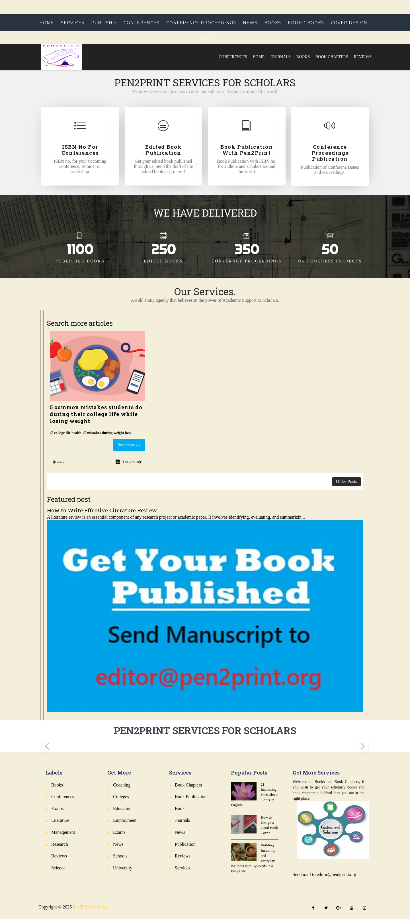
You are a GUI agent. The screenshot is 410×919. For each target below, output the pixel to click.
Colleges (121, 796)
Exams (57, 808)
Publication (185, 844)
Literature (60, 820)
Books (303, 57)
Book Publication (191, 796)
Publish (101, 22)
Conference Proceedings (201, 22)
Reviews (363, 57)
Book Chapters (331, 57)
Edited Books (306, 22)
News (250, 22)
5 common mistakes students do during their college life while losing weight (96, 414)
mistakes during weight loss (109, 433)
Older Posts (346, 481)
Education (122, 808)
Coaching (121, 785)
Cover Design (349, 22)
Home (259, 57)
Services (72, 22)
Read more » (127, 445)
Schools (120, 855)
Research (59, 844)
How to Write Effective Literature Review (102, 510)
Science (58, 867)
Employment (125, 820)
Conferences (233, 57)
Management (63, 832)
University (122, 867)
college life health (67, 433)
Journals (280, 57)
